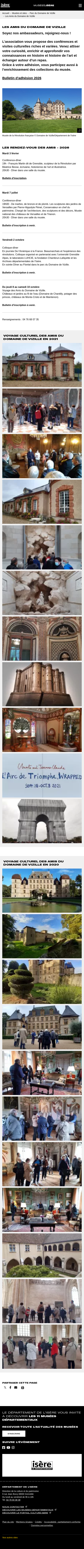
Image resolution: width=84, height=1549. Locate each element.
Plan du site (8, 1521)
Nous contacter (13, 1507)
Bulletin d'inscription (14, 178)
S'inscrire (14, 1434)
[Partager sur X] (5, 1387)
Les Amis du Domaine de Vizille (20, 16)
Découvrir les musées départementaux (27, 1510)
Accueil (5, 13)
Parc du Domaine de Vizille (42, 13)
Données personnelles (42, 1525)
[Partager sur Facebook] (10, 1387)
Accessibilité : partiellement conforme (62, 1521)
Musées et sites (19, 13)
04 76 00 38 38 (13, 1500)
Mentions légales (24, 1521)
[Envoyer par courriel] (15, 1387)
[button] (80, 5)
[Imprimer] (22, 1387)
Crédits (38, 1521)
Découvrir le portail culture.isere (25, 1513)
